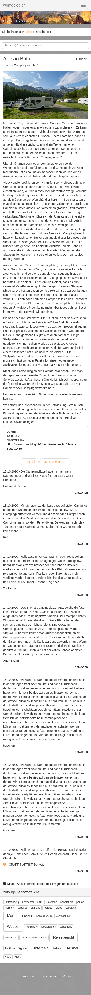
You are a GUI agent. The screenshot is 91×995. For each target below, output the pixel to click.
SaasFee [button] (22, 907)
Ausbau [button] (73, 948)
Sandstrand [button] (65, 926)
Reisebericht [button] (63, 937)
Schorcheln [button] (66, 902)
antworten (81, 492)
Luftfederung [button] (12, 902)
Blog (29, 31)
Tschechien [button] (11, 937)
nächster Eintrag (55, 461)
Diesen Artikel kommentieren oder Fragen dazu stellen (40, 884)
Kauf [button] (39, 902)
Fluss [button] (18, 956)
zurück (81, 59)
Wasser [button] (13, 926)
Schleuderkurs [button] (44, 916)
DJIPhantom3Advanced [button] (34, 937)
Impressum (30, 976)
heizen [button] (57, 948)
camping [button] (35, 907)
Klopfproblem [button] (48, 926)
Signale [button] (22, 948)
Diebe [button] (59, 907)
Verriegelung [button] (63, 916)
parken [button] (80, 902)
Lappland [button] (70, 907)
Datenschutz (50, 976)
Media (66, 976)
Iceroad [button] (48, 907)
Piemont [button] (9, 907)
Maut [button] (11, 916)
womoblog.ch (14, 5)
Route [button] (8, 956)
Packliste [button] (10, 948)
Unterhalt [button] (40, 948)
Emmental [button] (28, 902)
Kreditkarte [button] (31, 926)
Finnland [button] (27, 916)
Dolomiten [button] (51, 902)
